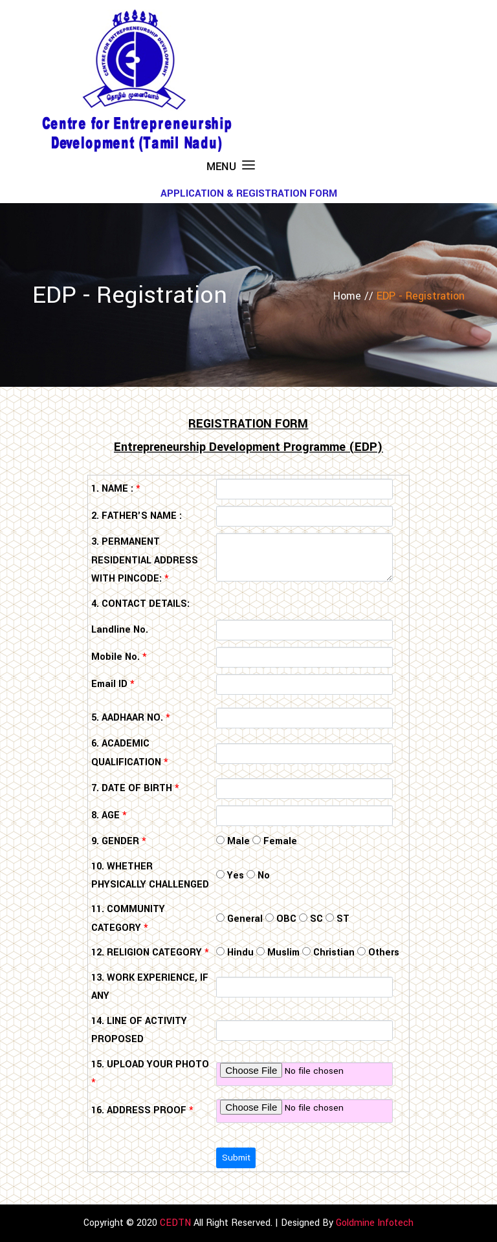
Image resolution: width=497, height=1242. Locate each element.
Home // (355, 296)
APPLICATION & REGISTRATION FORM (248, 193)
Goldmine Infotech (375, 1223)
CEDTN (175, 1223)
